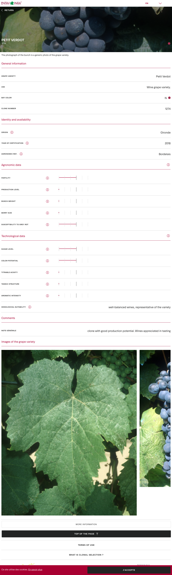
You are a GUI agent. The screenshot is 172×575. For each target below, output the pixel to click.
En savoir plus (35, 569)
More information (86, 524)
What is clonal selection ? (86, 555)
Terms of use (86, 545)
